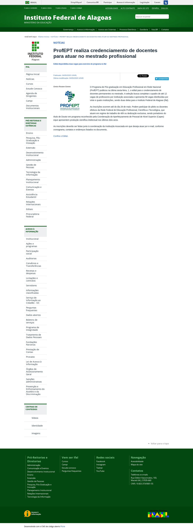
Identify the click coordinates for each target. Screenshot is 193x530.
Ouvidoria (144, 29)
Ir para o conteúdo (32, 8)
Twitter (163, 22)
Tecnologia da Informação (39, 497)
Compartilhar (163, 79)
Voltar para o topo (160, 443)
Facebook (152, 22)
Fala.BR (155, 29)
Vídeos (35, 418)
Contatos (165, 29)
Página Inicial (43, 37)
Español (155, 8)
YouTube (156, 22)
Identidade (37, 425)
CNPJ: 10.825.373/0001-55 (142, 483)
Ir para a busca (62, 8)
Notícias (54, 37)
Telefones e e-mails (139, 474)
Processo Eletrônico (128, 29)
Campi (65, 464)
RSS (167, 22)
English (164, 8)
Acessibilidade (111, 8)
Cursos (65, 461)
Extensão (31, 478)
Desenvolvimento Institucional (41, 471)
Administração (33, 465)
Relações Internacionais (37, 493)
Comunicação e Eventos (38, 468)
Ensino (30, 475)
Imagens (36, 433)
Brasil (33, 2)
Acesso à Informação (86, 29)
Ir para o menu (47, 8)
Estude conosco (69, 468)
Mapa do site (143, 8)
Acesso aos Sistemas (107, 29)
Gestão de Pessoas (35, 481)
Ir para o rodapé (77, 8)
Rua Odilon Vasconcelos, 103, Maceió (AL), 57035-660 (144, 479)
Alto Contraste (128, 8)
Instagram (159, 22)
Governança (68, 29)
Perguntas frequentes (71, 471)
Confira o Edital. (60, 136)
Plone (62, 526)
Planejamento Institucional (39, 490)
